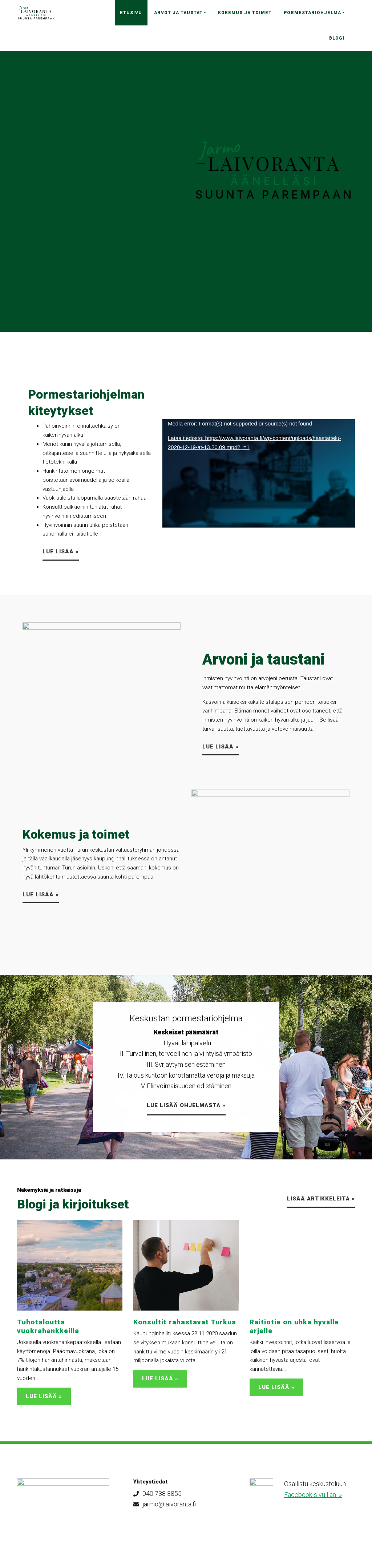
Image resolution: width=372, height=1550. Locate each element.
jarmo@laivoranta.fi (164, 1504)
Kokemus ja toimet (245, 12)
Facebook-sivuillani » (313, 1494)
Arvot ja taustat (178, 12)
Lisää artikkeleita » (321, 1198)
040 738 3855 (157, 1493)
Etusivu (131, 12)
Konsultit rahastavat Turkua (184, 1322)
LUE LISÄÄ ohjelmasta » (186, 1105)
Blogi (336, 38)
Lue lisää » (220, 746)
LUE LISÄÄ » (61, 551)
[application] (258, 473)
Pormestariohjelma (312, 12)
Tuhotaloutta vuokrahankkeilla (48, 1326)
